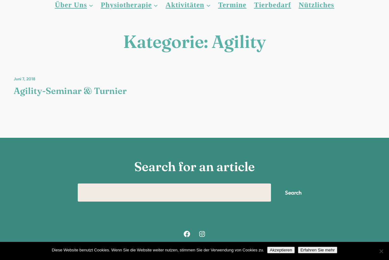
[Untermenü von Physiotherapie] (156, 5)
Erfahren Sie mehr (317, 250)
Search (293, 192)
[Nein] (381, 251)
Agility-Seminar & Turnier (70, 90)
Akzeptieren (281, 250)
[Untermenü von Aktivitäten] (208, 5)
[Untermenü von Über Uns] (91, 5)
